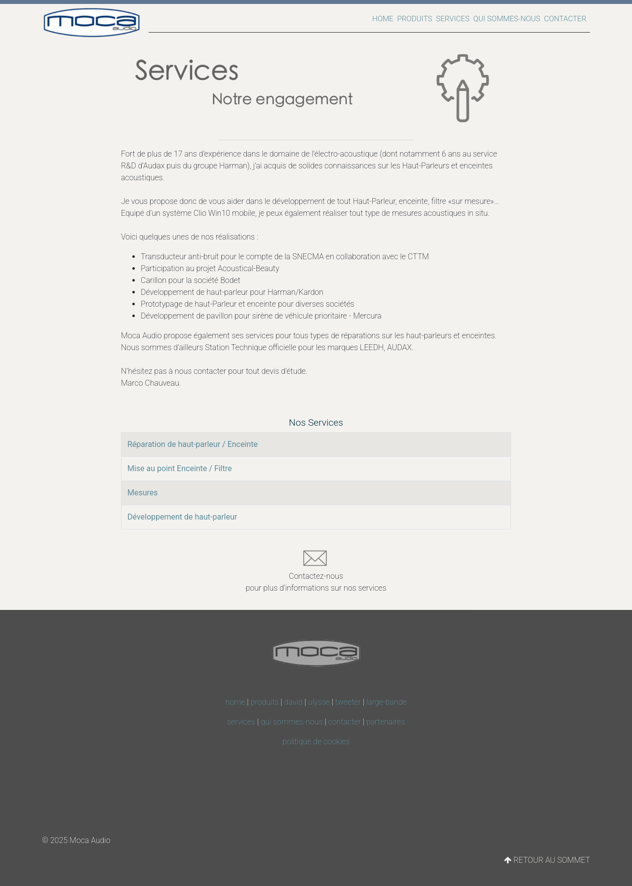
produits (265, 702)
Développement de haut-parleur (182, 517)
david (293, 702)
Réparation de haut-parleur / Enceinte (192, 444)
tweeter (348, 702)
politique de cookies (316, 741)
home (235, 702)
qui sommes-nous (292, 721)
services (241, 721)
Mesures (142, 492)
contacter (344, 721)
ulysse (319, 702)
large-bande (386, 702)
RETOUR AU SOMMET (547, 860)
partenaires (385, 721)
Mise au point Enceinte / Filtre (179, 468)
